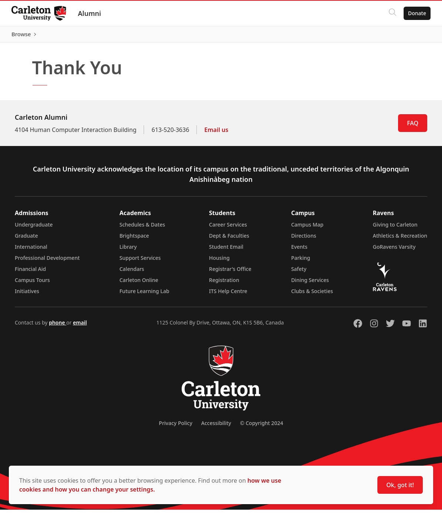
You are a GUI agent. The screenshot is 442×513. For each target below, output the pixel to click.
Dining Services (310, 283)
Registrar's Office (230, 272)
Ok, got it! (400, 485)
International (31, 250)
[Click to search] (392, 13)
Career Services (228, 227)
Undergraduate (34, 227)
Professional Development (47, 261)
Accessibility (216, 426)
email (80, 325)
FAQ (412, 126)
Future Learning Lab (144, 294)
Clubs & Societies (312, 294)
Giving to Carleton (395, 227)
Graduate (26, 238)
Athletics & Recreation (400, 238)
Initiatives (27, 294)
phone (57, 325)
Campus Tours (32, 283)
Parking (300, 261)
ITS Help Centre (228, 294)
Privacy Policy (175, 426)
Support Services (140, 261)
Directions (303, 238)
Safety (298, 272)
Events (299, 250)
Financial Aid (30, 272)
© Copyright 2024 (261, 426)
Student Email (226, 250)
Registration (224, 283)
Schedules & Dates (142, 227)
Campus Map (307, 227)
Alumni (90, 13)
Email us (216, 133)
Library (128, 250)
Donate (417, 13)
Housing (219, 261)
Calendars (131, 272)
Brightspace (134, 238)
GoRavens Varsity (394, 250)
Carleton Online (138, 283)
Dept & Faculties (229, 238)
